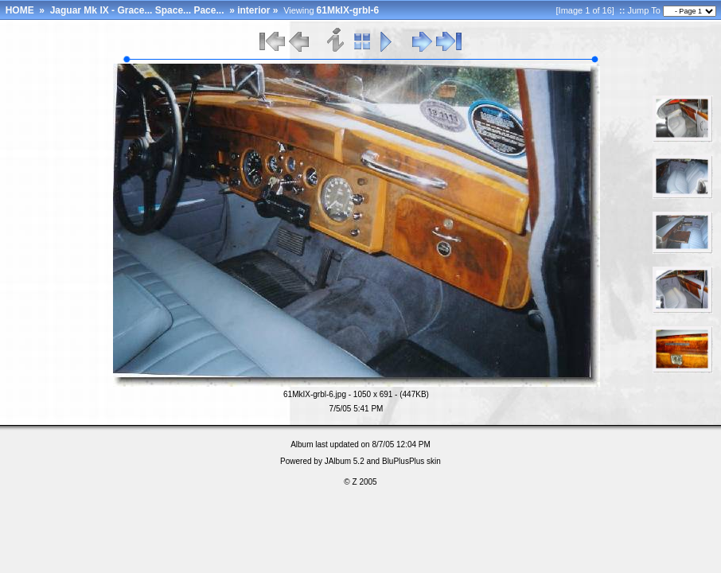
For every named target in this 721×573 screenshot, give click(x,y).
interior (253, 10)
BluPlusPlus (403, 461)
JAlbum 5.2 (344, 461)
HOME (20, 10)
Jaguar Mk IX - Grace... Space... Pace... (138, 10)
